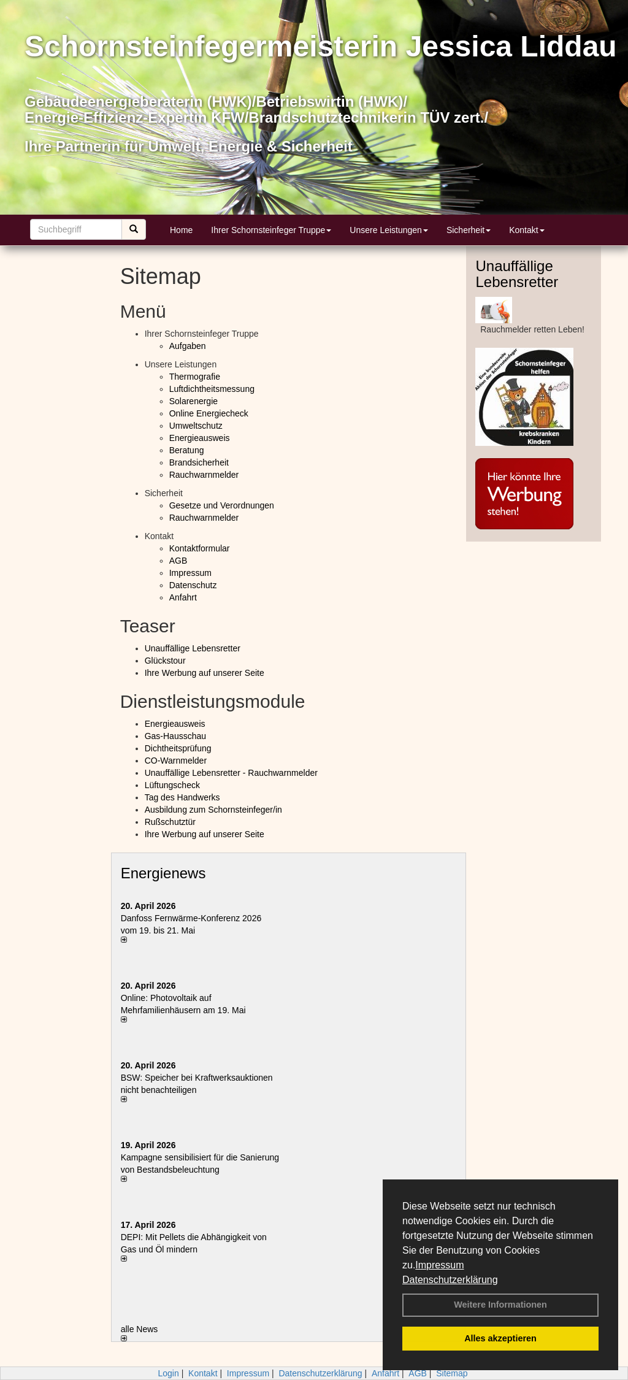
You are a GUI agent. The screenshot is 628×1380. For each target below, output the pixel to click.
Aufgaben (187, 346)
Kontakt (526, 230)
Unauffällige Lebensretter (192, 648)
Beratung (186, 450)
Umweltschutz (196, 426)
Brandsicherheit (199, 462)
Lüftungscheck (172, 785)
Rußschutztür (170, 822)
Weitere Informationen (500, 1304)
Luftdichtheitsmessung (212, 389)
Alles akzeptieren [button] (500, 1338)
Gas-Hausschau (175, 736)
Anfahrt (183, 597)
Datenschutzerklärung (450, 1280)
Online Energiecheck (208, 413)
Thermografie (194, 376)
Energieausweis (199, 438)
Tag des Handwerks (182, 797)
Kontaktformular (199, 548)
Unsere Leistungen (389, 230)
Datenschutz (193, 585)
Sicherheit (468, 230)
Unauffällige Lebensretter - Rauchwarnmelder (231, 773)
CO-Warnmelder (176, 760)
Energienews (163, 873)
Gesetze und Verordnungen (221, 505)
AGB (178, 560)
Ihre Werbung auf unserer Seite (204, 673)
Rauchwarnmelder (204, 475)
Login (168, 1373)
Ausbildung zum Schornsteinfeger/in (213, 810)
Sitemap (451, 1373)
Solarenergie (193, 401)
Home (181, 230)
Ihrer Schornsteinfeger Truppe (271, 230)
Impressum (439, 1265)
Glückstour (165, 660)
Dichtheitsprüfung (178, 748)
